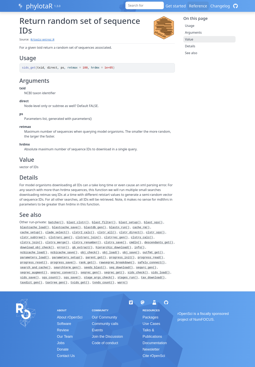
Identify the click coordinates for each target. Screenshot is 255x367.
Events (97, 330)
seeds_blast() (95, 267)
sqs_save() (72, 277)
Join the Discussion (107, 337)
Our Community (104, 317)
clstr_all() (106, 232)
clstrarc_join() (88, 237)
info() (139, 247)
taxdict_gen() (31, 282)
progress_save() (63, 262)
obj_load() (110, 252)
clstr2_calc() (83, 232)
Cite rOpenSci (154, 356)
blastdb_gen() (95, 227)
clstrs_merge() (57, 242)
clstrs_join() (31, 242)
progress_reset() (33, 262)
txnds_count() (103, 282)
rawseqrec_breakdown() (116, 262)
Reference (198, 6)
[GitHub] (235, 6)
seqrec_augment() (33, 272)
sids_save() (29, 277)
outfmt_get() (153, 252)
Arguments (193, 32)
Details (190, 46)
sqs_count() (51, 277)
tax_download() (153, 277)
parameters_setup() (67, 257)
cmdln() (135, 242)
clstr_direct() (131, 232)
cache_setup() (31, 232)
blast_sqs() (153, 222)
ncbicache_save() (63, 252)
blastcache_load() (34, 227)
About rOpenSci (69, 317)
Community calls (105, 324)
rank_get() (87, 262)
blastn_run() (119, 227)
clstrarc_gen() (60, 237)
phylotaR (39, 6)
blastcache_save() (66, 227)
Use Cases (151, 324)
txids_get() (80, 282)
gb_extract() (82, 247)
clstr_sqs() (155, 232)
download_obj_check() (37, 247)
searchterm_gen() (67, 267)
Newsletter (151, 349)
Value (189, 39)
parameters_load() (34, 257)
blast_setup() (130, 222)
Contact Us (66, 356)
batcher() (55, 222)
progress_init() (121, 257)
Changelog (220, 6)
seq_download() (121, 267)
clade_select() (57, 232)
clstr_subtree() (32, 237)
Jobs (61, 343)
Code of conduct (105, 343)
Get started (175, 6)
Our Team (65, 337)
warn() (123, 282)
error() (63, 247)
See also (191, 53)
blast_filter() (104, 222)
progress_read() (150, 257)
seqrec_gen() (91, 272)
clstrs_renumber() (86, 242)
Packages (150, 317)
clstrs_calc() (142, 237)
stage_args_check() (99, 277)
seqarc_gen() (146, 267)
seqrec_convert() (63, 272)
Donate (63, 349)
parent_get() (96, 257)
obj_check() (90, 252)
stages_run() (128, 277)
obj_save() (131, 252)
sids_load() (160, 272)
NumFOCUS (203, 319)
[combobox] (144, 5)
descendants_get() (158, 242)
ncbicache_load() (33, 252)
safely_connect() (151, 262)
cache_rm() (141, 227)
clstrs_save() (115, 242)
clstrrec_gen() (116, 237)
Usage (189, 25)
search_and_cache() (35, 267)
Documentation (155, 343)
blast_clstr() (78, 222)
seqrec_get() (114, 272)
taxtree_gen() (56, 282)
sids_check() (138, 272)
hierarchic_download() (113, 247)
